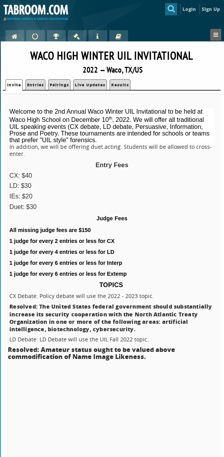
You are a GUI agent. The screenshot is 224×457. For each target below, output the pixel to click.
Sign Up (211, 9)
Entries (35, 84)
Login (189, 9)
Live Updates (90, 84)
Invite (14, 84)
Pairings (59, 84)
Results (120, 84)
